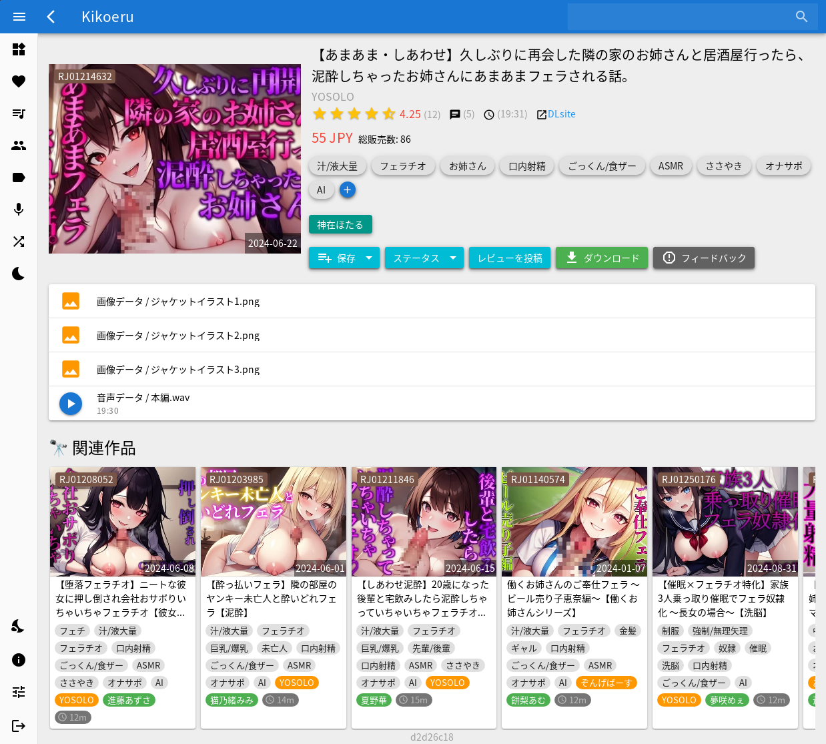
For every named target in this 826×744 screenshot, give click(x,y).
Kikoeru (107, 16)
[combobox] (683, 17)
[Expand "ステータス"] (424, 257)
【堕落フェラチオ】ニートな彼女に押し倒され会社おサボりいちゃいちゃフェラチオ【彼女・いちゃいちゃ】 (120, 605)
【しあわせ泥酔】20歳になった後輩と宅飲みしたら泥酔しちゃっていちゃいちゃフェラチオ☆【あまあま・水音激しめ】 (423, 605)
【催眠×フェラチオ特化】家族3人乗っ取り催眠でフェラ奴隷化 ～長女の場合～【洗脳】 (723, 598)
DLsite (562, 113)
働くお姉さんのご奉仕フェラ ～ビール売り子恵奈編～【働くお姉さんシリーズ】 (573, 598)
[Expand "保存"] (344, 257)
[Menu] (19, 16)
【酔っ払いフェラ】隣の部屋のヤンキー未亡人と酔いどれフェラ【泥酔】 (271, 598)
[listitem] (18, 49)
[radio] (320, 113)
